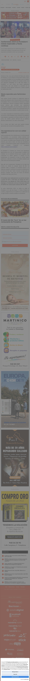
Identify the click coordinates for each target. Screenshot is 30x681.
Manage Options (7, 669)
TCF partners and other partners (22, 666)
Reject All (15, 674)
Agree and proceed (15, 676)
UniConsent (26, 679)
